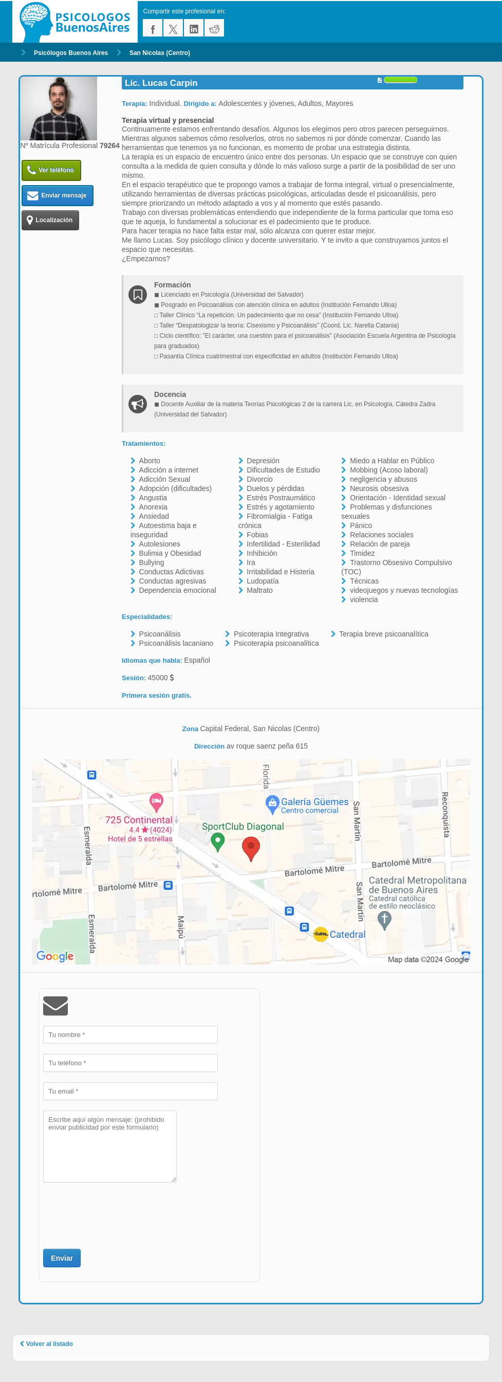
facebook (152, 28)
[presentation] (121, 1214)
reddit (214, 28)
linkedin (193, 28)
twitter (173, 28)
